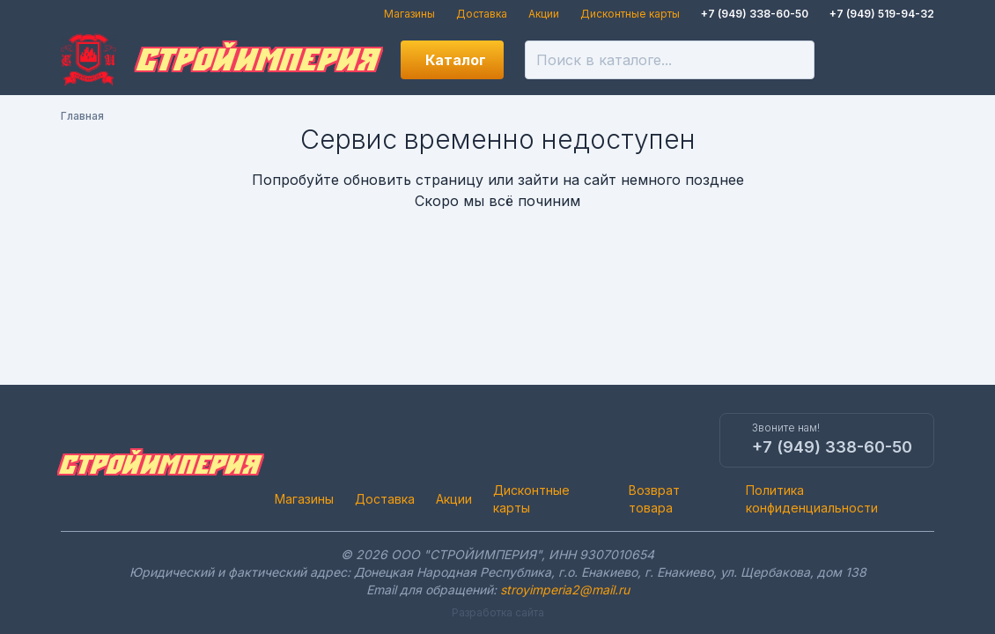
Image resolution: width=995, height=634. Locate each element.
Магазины (409, 13)
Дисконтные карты (630, 13)
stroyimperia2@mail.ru (565, 589)
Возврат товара (654, 499)
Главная (82, 115)
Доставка (481, 13)
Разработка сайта (498, 612)
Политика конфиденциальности (812, 499)
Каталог (455, 60)
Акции (543, 13)
